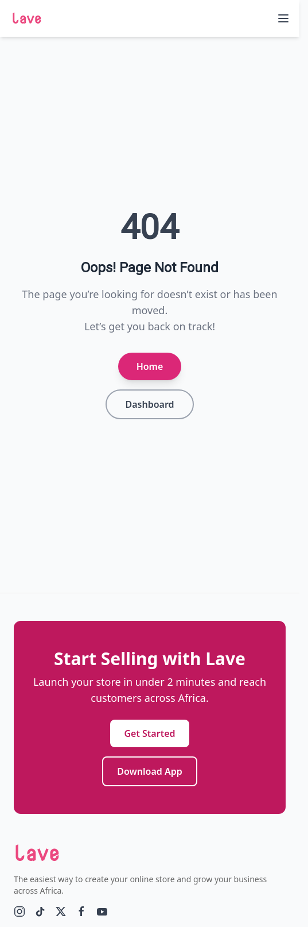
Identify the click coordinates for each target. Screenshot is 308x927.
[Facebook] (81, 911)
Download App (149, 771)
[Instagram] (19, 911)
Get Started (149, 733)
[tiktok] (40, 911)
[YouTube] (102, 911)
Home (150, 366)
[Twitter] (61, 911)
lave (26, 18)
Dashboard (149, 404)
